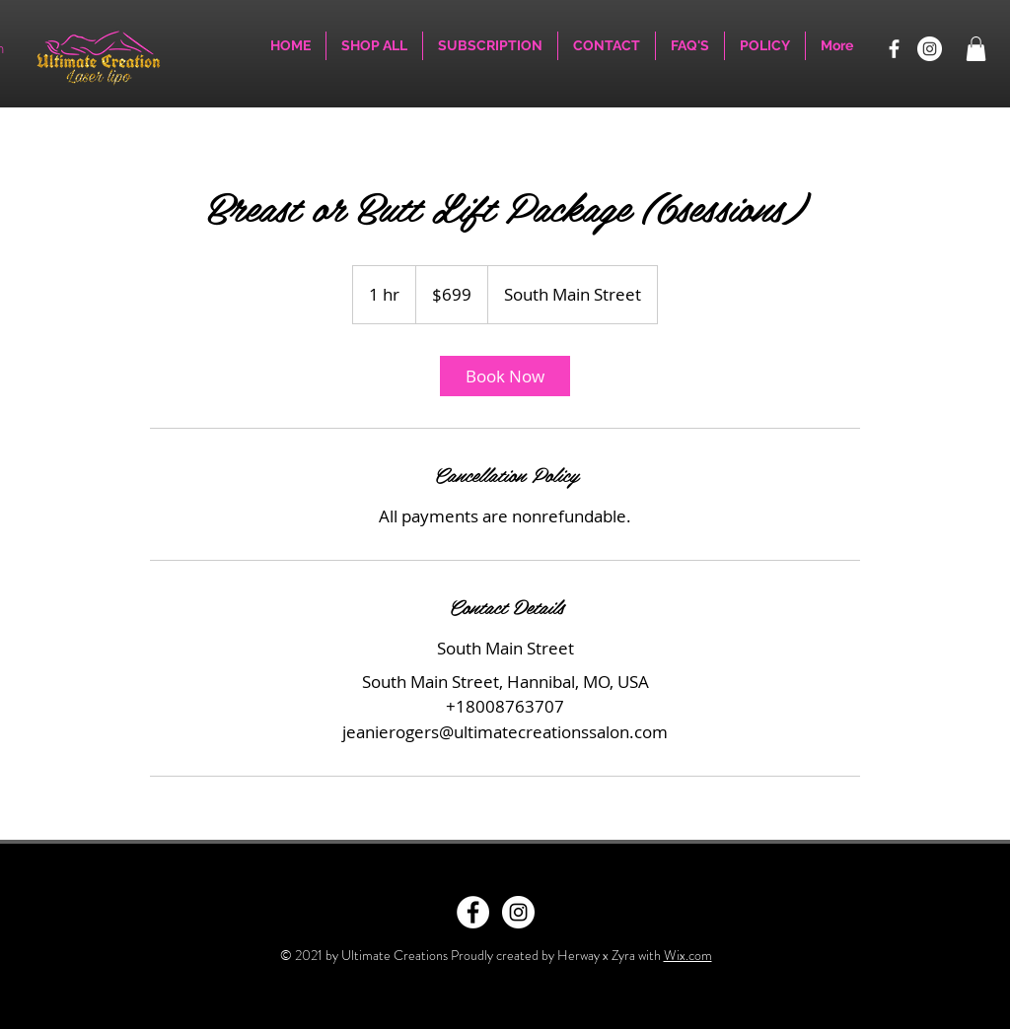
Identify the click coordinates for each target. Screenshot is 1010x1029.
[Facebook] (894, 48)
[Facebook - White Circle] (473, 912)
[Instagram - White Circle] (518, 912)
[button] (976, 48)
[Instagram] (929, 48)
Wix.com (688, 955)
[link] (505, 376)
